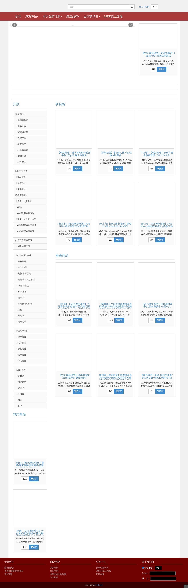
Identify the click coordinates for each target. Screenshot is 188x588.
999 (69, 320)
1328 (25, 547)
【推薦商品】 (21, 183)
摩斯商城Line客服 (103, 571)
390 (151, 240)
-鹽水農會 (20, 337)
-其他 (18, 406)
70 (111, 169)
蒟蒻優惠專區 (21, 195)
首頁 (18, 16)
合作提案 (54, 577)
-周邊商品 (20, 322)
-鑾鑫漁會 (20, 349)
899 (151, 169)
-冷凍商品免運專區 (24, 231)
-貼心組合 (20, 126)
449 (153, 69)
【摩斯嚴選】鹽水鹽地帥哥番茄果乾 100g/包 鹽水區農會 (74, 154)
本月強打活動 (52, 16)
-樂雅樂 (19, 376)
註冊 (147, 7)
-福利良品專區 (22, 246)
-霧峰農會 (20, 355)
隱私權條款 (9, 568)
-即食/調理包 (22, 285)
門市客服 (100, 574)
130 (69, 169)
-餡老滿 (19, 388)
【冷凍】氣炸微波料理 (25, 219)
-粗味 (18, 400)
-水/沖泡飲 (21, 291)
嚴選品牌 (72, 16)
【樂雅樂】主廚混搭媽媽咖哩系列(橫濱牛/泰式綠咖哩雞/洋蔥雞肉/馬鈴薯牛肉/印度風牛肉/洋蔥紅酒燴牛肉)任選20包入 (115, 308)
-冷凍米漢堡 (21, 267)
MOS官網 (54, 571)
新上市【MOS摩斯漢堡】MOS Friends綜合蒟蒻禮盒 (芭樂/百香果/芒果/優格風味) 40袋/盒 (156, 226)
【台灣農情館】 (22, 331)
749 (110, 391)
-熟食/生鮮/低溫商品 (25, 279)
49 (69, 240)
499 (69, 391)
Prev (14, 25)
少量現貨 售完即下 (23, 240)
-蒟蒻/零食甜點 (23, 273)
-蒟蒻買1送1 (21, 120)
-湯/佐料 (20, 297)
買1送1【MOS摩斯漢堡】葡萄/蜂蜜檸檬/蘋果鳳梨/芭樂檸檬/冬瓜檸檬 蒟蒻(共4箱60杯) (29, 467)
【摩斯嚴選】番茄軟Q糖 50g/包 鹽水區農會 (115, 154)
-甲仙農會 (20, 361)
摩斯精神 (54, 568)
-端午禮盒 (20, 162)
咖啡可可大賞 (21, 171)
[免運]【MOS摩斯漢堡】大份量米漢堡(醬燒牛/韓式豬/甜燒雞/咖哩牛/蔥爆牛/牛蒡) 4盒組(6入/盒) (30, 535)
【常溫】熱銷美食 (23, 201)
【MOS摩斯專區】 (23, 255)
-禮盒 (18, 310)
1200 (25, 479)
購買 (162, 69)
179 (151, 391)
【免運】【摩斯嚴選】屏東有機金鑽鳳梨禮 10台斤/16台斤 (156, 154)
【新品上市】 (21, 177)
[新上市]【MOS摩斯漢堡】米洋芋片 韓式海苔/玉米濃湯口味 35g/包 (74, 226)
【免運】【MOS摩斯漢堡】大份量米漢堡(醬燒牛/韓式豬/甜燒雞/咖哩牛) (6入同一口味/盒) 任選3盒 (74, 308)
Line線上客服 (113, 16)
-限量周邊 (20, 156)
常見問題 (8, 574)
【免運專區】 (21, 189)
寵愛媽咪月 (20, 114)
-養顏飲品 (20, 144)
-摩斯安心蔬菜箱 (23, 304)
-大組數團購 (21, 150)
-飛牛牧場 (20, 343)
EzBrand (98, 585)
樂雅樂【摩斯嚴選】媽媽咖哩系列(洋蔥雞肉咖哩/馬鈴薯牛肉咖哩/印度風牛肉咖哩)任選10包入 (115, 377)
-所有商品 (20, 261)
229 (110, 240)
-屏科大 (19, 394)
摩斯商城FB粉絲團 (58, 574)
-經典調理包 (21, 132)
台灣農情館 (92, 16)
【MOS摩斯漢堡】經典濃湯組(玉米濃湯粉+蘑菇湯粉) (74, 376)
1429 (111, 320)
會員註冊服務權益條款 (13, 571)
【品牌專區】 (21, 370)
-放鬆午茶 (20, 138)
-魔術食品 (20, 382)
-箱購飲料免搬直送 (24, 213)
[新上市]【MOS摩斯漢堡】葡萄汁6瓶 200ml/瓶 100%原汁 (115, 225)
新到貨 (60, 104)
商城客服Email (102, 568)
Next (130, 25)
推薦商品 (62, 255)
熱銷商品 (19, 414)
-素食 (18, 207)
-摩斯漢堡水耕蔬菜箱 (25, 225)
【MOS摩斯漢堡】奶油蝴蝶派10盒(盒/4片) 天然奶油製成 (158, 54)
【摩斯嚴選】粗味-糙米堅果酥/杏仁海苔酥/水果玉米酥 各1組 (157, 376)
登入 (141, 7)
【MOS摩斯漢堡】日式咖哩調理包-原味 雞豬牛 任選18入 (156, 305)
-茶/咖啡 (20, 316)
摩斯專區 (31, 16)
